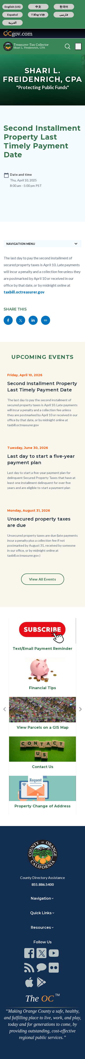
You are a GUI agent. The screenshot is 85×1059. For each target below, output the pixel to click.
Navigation (41, 898)
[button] (4, 716)
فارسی (63, 14)
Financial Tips (42, 688)
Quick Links (41, 913)
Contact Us (42, 767)
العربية (12, 22)
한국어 (64, 6)
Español (12, 14)
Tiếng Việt (38, 14)
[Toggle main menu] (78, 46)
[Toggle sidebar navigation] (42, 243)
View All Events (42, 579)
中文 (38, 6)
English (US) (13, 6)
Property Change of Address (42, 806)
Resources (41, 927)
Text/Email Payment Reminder (42, 648)
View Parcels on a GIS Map (42, 727)
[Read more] (17, 33)
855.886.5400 (43, 884)
